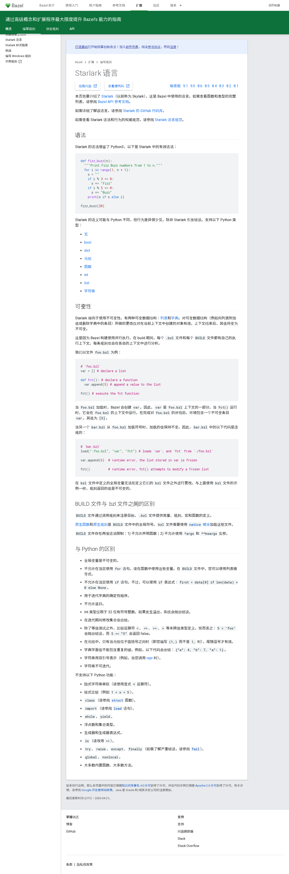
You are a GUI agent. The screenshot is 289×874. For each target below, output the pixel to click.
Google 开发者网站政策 (97, 790)
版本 (173, 5)
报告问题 (88, 86)
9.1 (185, 86)
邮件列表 (132, 47)
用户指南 (95, 5)
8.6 (200, 86)
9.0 (192, 86)
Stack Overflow (188, 846)
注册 (173, 47)
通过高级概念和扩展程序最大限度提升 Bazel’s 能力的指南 (63, 19)
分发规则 (52, 29)
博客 (69, 824)
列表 (164, 318)
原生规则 (100, 524)
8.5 (207, 86)
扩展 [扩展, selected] (139, 5)
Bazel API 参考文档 (113, 102)
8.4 (214, 86)
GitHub (274, 5)
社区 (156, 5)
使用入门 (71, 5)
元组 (87, 258)
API (72, 29)
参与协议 (154, 47)
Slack (181, 838)
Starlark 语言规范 (168, 120)
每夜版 (175, 86)
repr (150, 658)
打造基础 (81, 47)
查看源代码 (119, 86)
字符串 (89, 291)
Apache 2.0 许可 (206, 785)
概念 (8, 29)
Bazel (78, 62)
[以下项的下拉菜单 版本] (183, 5)
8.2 (228, 86)
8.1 (236, 86)
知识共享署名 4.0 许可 (136, 785)
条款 (69, 864)
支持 (181, 824)
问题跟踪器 (185, 831)
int (86, 275)
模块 (199, 524)
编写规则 (106, 62)
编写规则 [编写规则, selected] (29, 29)
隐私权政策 (85, 864)
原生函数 (82, 524)
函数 (87, 267)
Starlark (107, 96)
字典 (174, 318)
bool (87, 242)
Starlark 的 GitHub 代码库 (143, 111)
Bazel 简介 (47, 5)
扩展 (91, 62)
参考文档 (118, 5)
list (86, 283)
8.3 (221, 86)
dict (87, 250)
